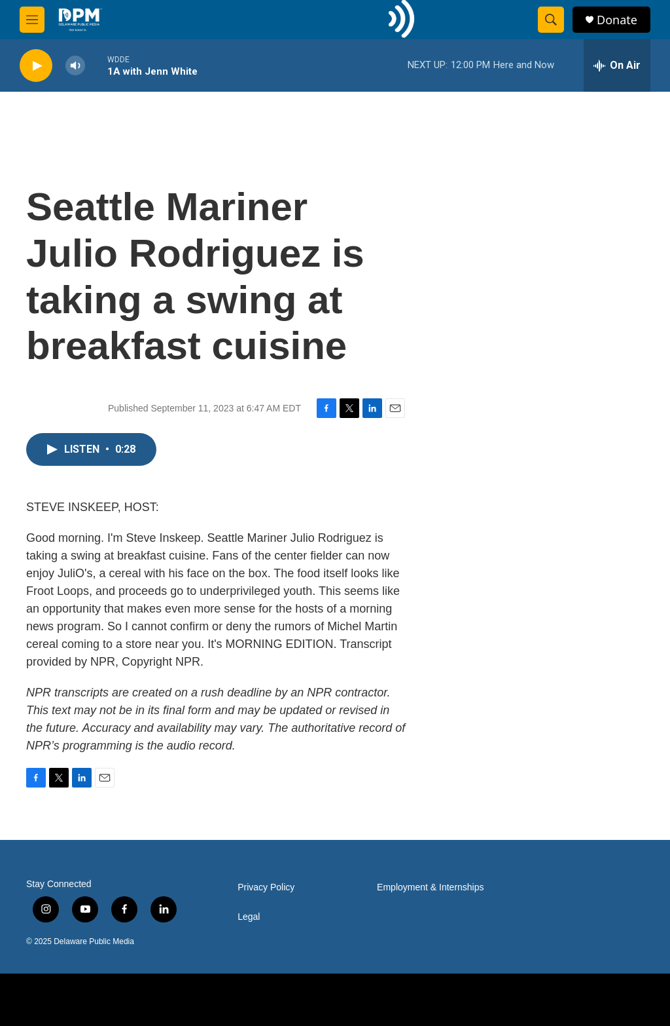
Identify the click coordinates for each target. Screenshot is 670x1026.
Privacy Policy (266, 887)
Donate (617, 20)
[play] (36, 65)
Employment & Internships (430, 887)
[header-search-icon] (551, 20)
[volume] (75, 66)
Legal (249, 917)
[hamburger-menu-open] (32, 20)
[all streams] (617, 65)
